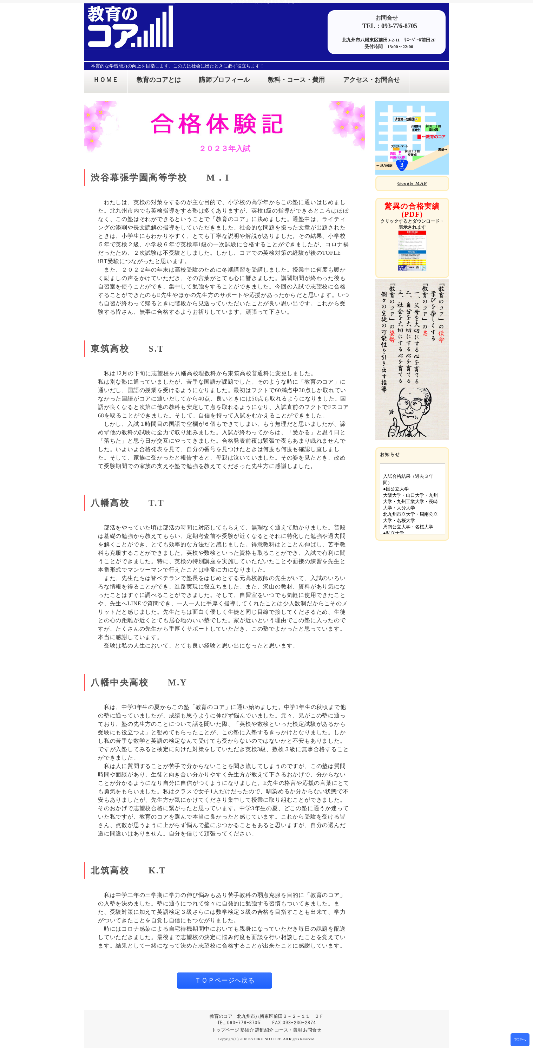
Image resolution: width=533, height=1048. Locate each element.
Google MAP (412, 183)
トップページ (225, 1030)
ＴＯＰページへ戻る (225, 980)
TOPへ (520, 1039)
